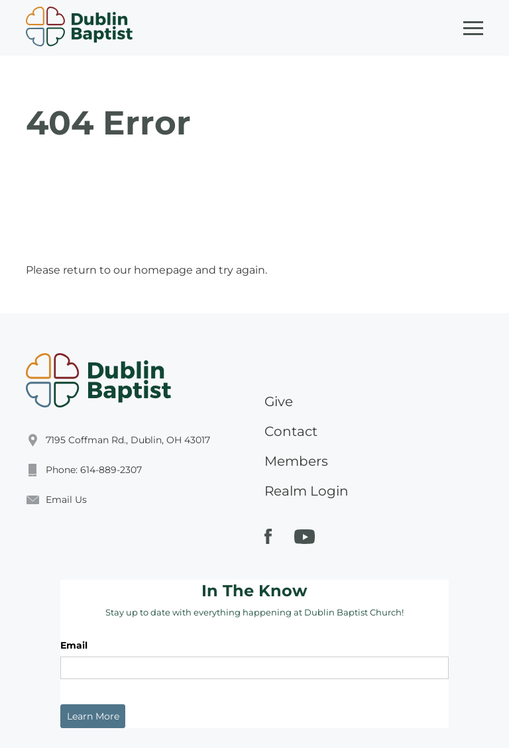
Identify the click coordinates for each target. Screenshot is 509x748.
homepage (163, 270)
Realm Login (306, 491)
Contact (290, 431)
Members (296, 461)
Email (73, 645)
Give (278, 401)
